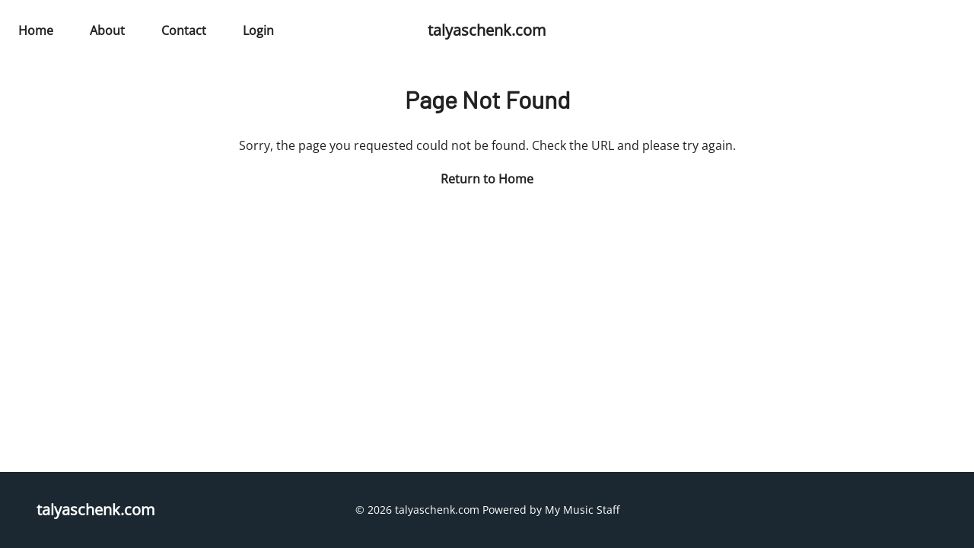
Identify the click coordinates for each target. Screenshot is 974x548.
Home (35, 30)
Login (258, 30)
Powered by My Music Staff (550, 509)
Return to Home (487, 178)
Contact (183, 30)
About (107, 30)
